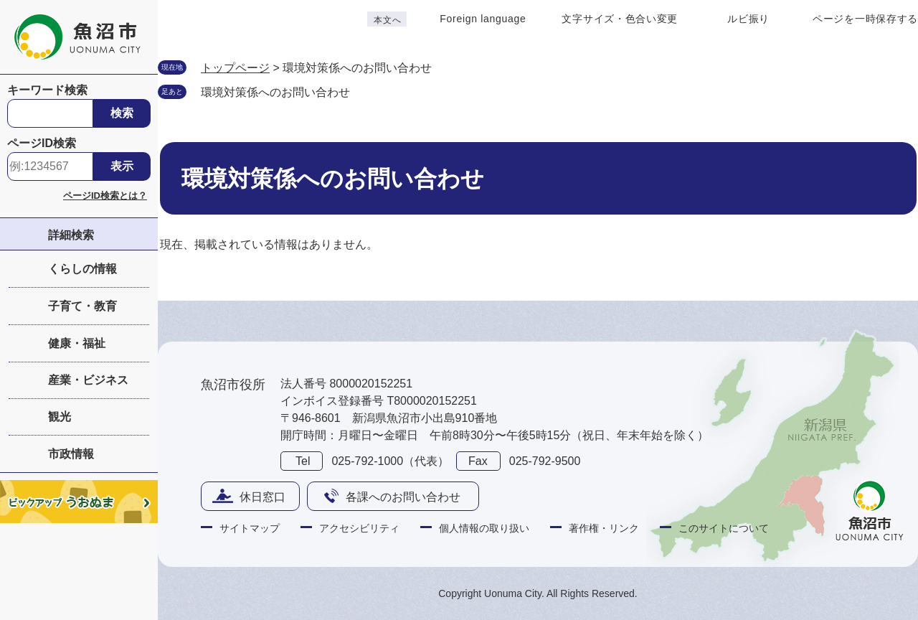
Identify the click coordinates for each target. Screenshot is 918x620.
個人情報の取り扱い (484, 528)
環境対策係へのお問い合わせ (275, 92)
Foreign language (483, 18)
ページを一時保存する (865, 18)
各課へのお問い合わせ (403, 497)
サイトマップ (249, 528)
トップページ (235, 68)
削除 (364, 91)
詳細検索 (71, 235)
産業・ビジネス (88, 380)
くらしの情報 (82, 269)
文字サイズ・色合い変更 (620, 18)
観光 (59, 416)
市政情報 (71, 454)
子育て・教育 (82, 306)
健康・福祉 (76, 343)
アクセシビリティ (359, 528)
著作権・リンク (604, 528)
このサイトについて (723, 528)
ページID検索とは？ (105, 195)
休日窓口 (262, 497)
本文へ (387, 20)
